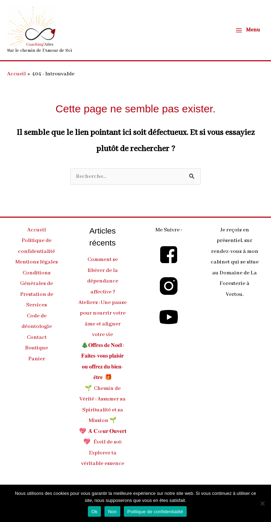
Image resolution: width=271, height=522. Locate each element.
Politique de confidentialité (155, 511)
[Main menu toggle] (247, 30)
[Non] (262, 503)
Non (112, 511)
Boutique (36, 348)
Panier (36, 358)
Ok (94, 511)
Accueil (36, 230)
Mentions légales (36, 262)
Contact (37, 337)
